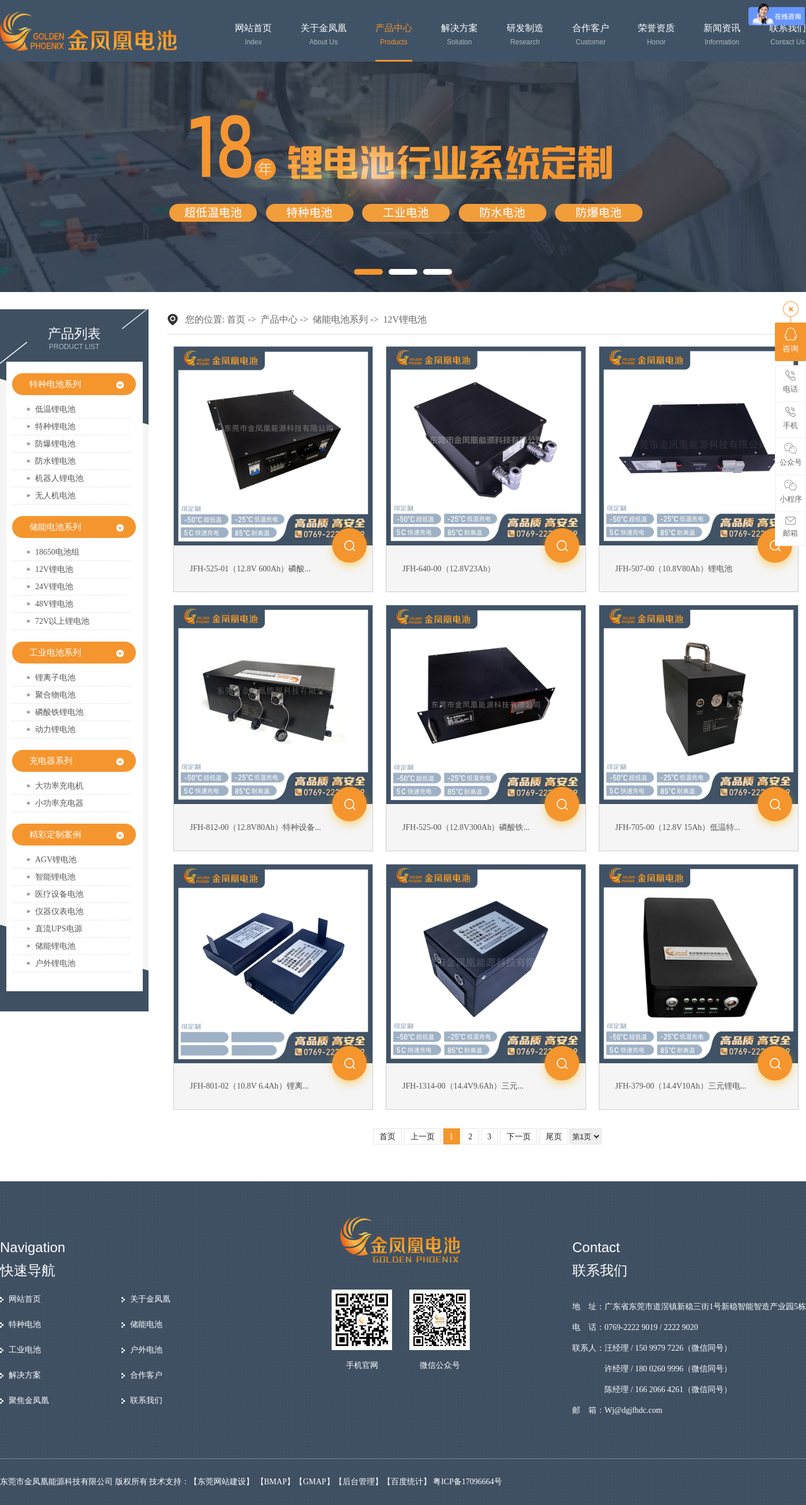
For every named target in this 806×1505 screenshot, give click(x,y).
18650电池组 (57, 552)
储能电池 (146, 1324)
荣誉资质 (656, 35)
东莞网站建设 (221, 1481)
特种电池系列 (55, 384)
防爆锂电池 (55, 443)
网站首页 (253, 35)
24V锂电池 (54, 586)
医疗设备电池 (59, 894)
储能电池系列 (55, 527)
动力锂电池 (55, 729)
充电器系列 (51, 760)
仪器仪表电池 (59, 911)
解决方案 (459, 35)
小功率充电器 (59, 803)
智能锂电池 (55, 877)
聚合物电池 (55, 695)
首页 (236, 319)
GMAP (314, 1481)
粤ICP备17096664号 (467, 1481)
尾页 (554, 1136)
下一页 (519, 1136)
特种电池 (25, 1324)
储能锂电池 (55, 946)
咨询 (790, 340)
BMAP (275, 1481)
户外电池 (146, 1349)
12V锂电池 (54, 569)
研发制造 (525, 35)
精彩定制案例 (55, 834)
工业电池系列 (55, 652)
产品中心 (393, 35)
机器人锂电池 (59, 478)
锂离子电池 (55, 677)
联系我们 (787, 35)
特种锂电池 (55, 426)
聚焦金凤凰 (29, 1400)
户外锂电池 (55, 963)
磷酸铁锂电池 (59, 712)
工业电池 (25, 1349)
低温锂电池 (55, 409)
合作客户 (590, 35)
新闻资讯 (722, 35)
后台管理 (359, 1481)
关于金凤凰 (324, 35)
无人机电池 (55, 495)
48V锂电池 (54, 604)
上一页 (422, 1136)
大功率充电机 (59, 786)
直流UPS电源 (58, 928)
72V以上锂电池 (62, 621)
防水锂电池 (55, 461)
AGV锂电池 (56, 859)
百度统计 (407, 1481)
